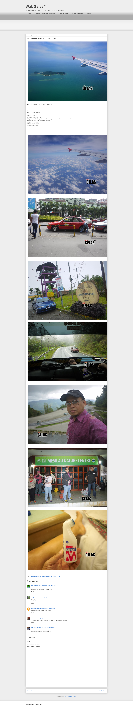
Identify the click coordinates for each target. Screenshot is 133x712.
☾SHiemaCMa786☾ (36, 627)
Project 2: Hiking (63, 13)
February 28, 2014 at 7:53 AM (47, 608)
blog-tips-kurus (35, 597)
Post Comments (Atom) (70, 696)
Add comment (31, 637)
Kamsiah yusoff (35, 608)
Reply (32, 592)
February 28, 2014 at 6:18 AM (48, 585)
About (89, 13)
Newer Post (30, 691)
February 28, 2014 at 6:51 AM (47, 597)
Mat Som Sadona (36, 585)
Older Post (102, 691)
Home (29, 13)
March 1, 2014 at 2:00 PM (49, 627)
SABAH (59, 577)
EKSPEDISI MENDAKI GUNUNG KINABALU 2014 (44, 577)
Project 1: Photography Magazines (45, 13)
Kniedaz (33, 618)
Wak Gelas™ (36, 6)
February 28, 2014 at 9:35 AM (43, 618)
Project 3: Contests (77, 13)
